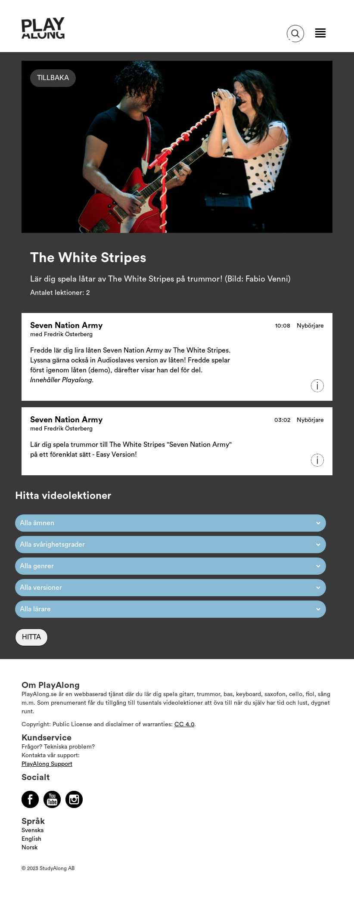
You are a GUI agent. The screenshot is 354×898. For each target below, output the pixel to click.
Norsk (29, 848)
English (31, 839)
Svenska (32, 830)
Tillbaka (53, 77)
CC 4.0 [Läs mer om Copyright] (184, 724)
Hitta (31, 637)
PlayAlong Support (47, 764)
